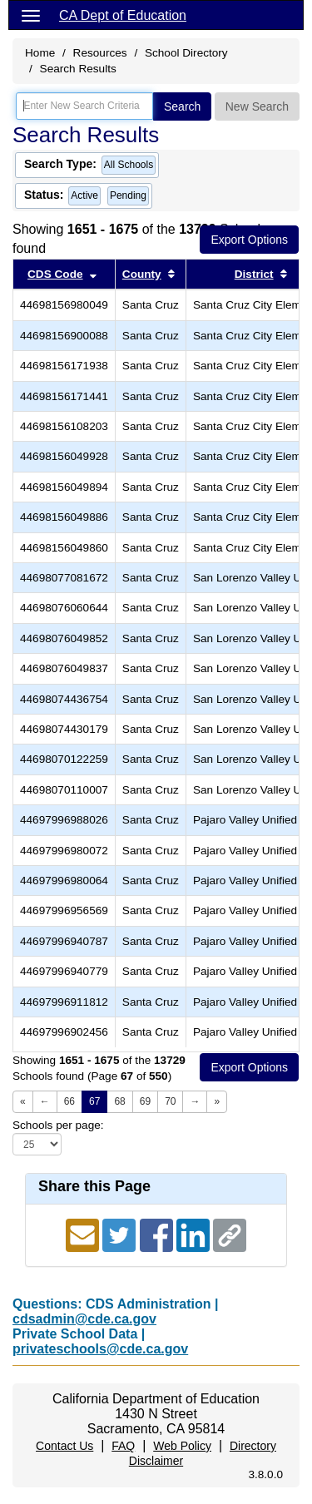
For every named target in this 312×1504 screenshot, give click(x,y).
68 (119, 1101)
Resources (100, 53)
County (141, 274)
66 (69, 1101)
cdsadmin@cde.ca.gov (84, 1319)
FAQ (123, 1445)
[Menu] (30, 15)
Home (40, 53)
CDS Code (54, 274)
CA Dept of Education (122, 15)
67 (94, 1101)
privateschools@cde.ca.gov (100, 1349)
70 (170, 1101)
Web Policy (182, 1445)
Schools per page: (58, 1125)
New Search (257, 106)
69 (145, 1101)
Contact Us (64, 1445)
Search (182, 106)
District (254, 274)
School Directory (186, 53)
